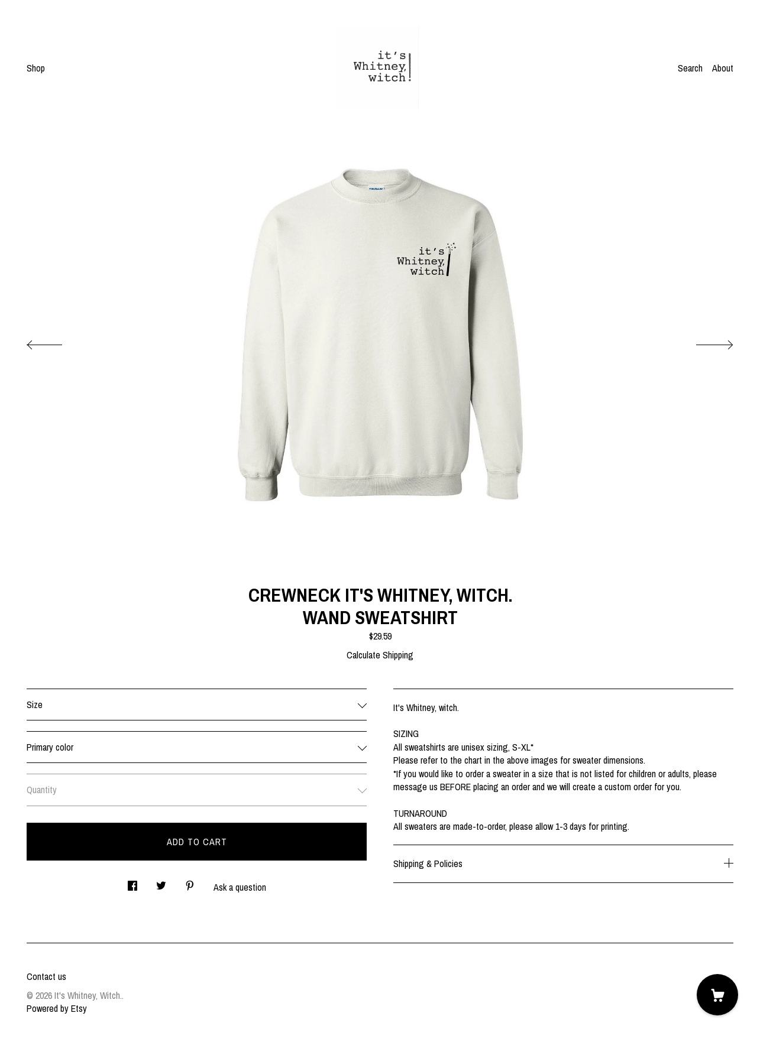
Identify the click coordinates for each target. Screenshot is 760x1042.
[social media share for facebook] (132, 882)
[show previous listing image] (56, 341)
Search (690, 67)
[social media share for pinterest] (190, 882)
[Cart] (717, 994)
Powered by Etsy (57, 1008)
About (722, 67)
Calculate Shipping (380, 654)
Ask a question (240, 887)
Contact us (46, 976)
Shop (36, 67)
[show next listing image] (703, 341)
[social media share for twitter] (161, 882)
